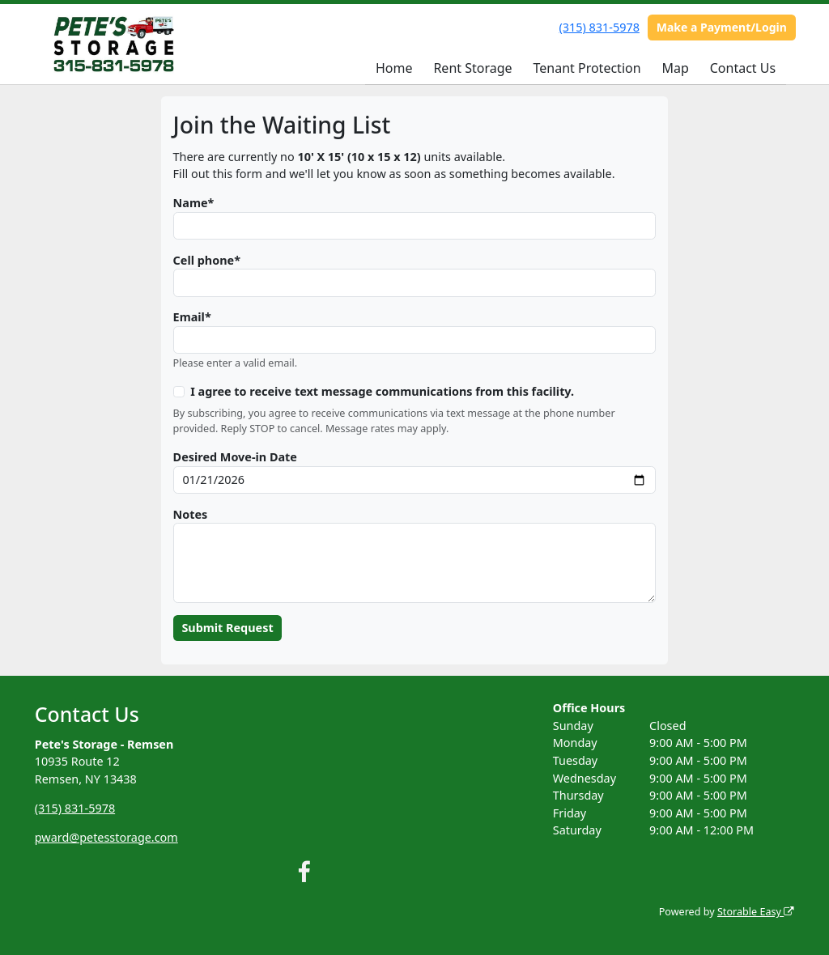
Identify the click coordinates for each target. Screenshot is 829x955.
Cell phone (204, 260)
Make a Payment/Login (722, 27)
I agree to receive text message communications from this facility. (382, 391)
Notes (190, 514)
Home (394, 68)
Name (190, 202)
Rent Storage (472, 68)
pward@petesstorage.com (106, 837)
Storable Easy (755, 912)
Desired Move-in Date (235, 457)
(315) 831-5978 (599, 27)
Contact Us (743, 68)
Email (189, 317)
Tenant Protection (586, 68)
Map (674, 68)
